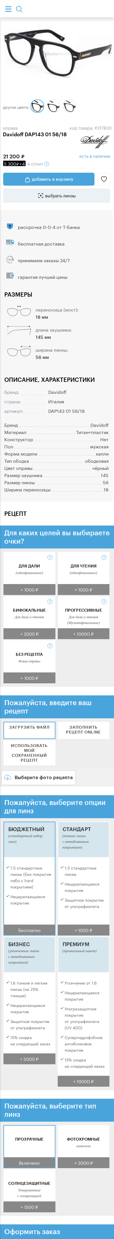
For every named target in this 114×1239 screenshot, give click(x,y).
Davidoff (57, 391)
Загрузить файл (29, 727)
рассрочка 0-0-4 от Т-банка (49, 226)
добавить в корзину (52, 179)
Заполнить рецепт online (83, 729)
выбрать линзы (60, 195)
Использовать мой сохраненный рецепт (29, 753)
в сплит (26, 163)
